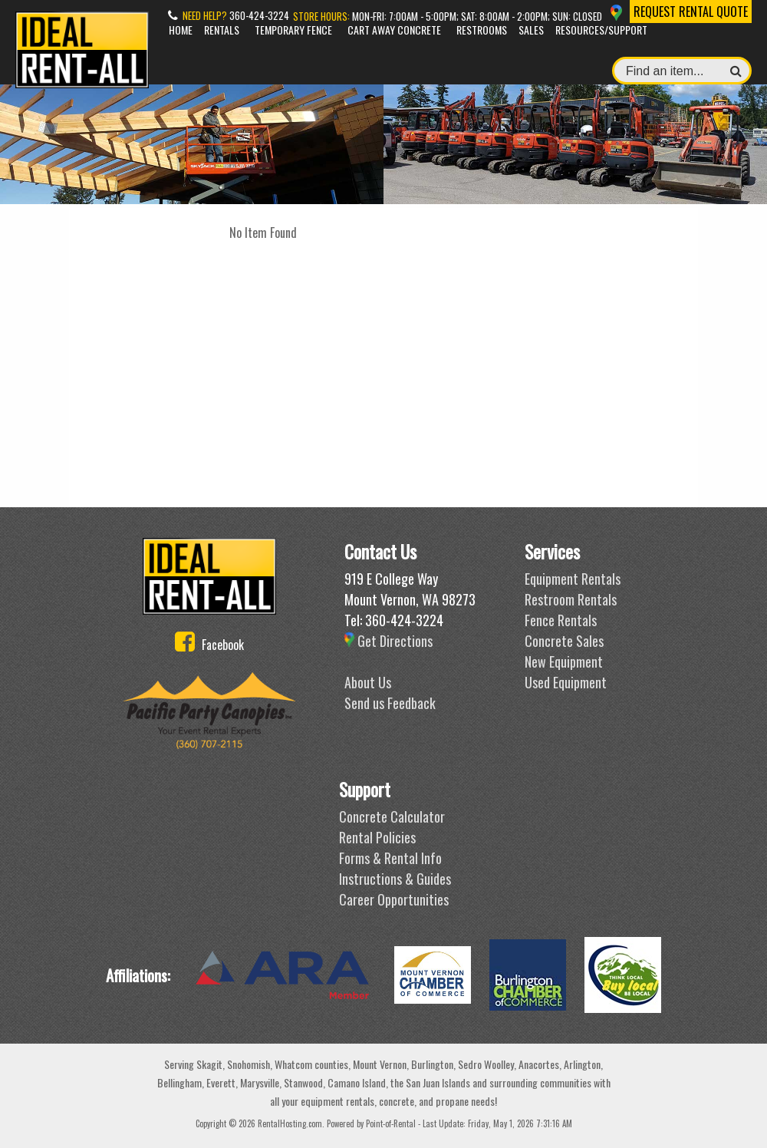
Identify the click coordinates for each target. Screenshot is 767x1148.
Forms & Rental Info (390, 858)
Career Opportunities (394, 899)
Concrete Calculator (392, 816)
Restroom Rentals (571, 599)
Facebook (209, 644)
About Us (367, 682)
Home (181, 29)
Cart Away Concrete (394, 29)
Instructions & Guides (395, 879)
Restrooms (481, 29)
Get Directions (388, 641)
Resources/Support (601, 29)
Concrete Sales (564, 641)
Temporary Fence (293, 29)
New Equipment (564, 661)
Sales (531, 29)
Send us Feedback (390, 703)
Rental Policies (377, 837)
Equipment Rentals (573, 579)
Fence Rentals (561, 620)
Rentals (221, 29)
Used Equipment (566, 682)
